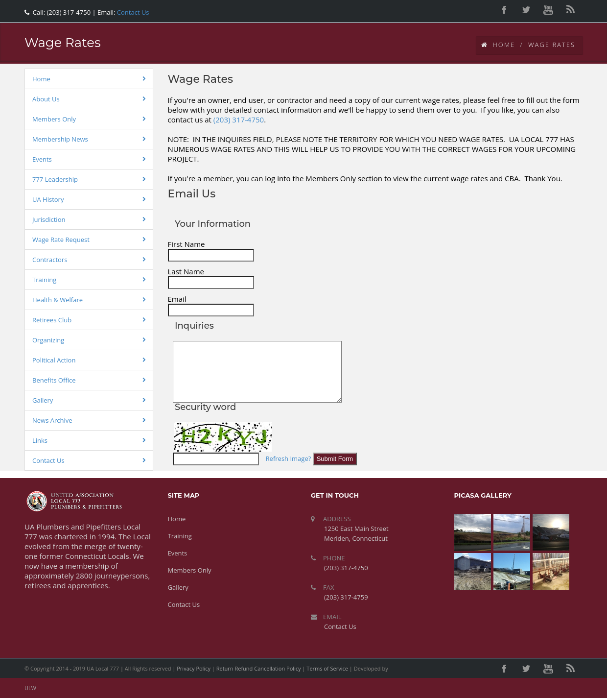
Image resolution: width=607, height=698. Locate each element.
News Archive (52, 420)
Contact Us (132, 12)
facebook (504, 10)
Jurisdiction (48, 219)
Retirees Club (51, 319)
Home (498, 44)
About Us (46, 99)
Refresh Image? (288, 458)
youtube (548, 10)
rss (570, 10)
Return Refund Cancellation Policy (258, 668)
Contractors (49, 259)
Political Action (53, 360)
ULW (30, 688)
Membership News (60, 139)
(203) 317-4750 (238, 119)
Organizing (48, 340)
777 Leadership (55, 179)
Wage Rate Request (61, 239)
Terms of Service (327, 668)
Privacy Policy (193, 668)
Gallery (42, 400)
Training (44, 279)
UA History (48, 199)
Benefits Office (54, 380)
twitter (526, 10)
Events (42, 159)
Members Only (54, 119)
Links (39, 440)
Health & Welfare (57, 299)
